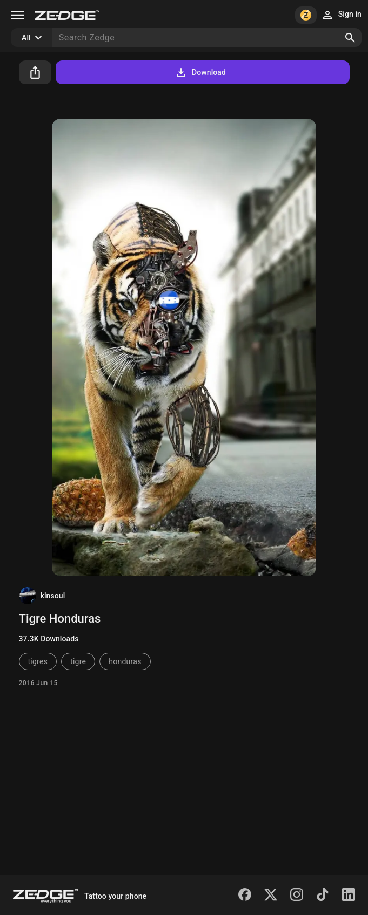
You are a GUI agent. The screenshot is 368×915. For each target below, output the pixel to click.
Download (200, 72)
